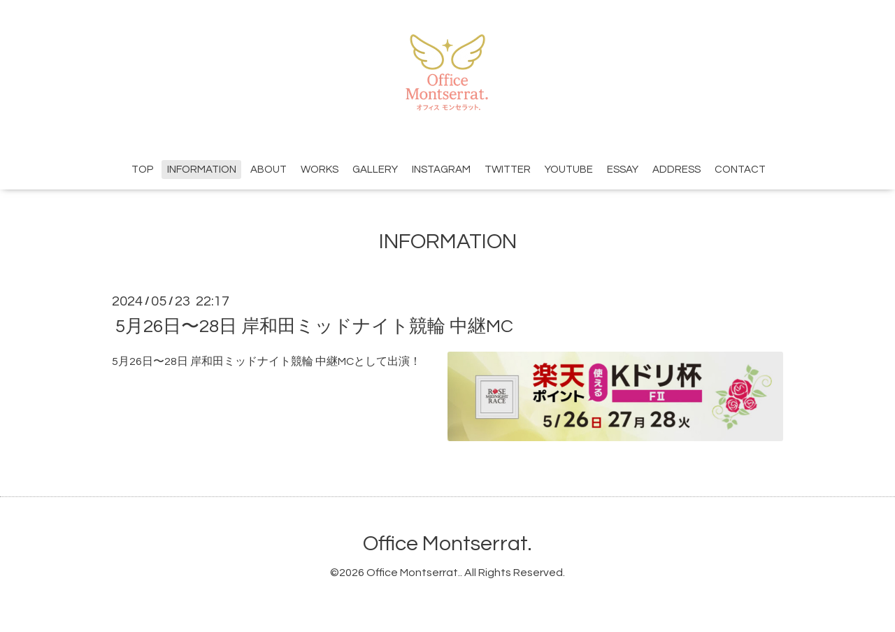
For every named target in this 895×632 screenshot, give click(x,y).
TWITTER (508, 169)
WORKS (319, 169)
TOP (142, 169)
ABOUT (268, 169)
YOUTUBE (569, 169)
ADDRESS (676, 169)
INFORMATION (201, 169)
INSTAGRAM (441, 169)
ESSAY (622, 169)
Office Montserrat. (447, 543)
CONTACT (740, 169)
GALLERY (375, 169)
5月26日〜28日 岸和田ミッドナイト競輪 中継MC (314, 326)
